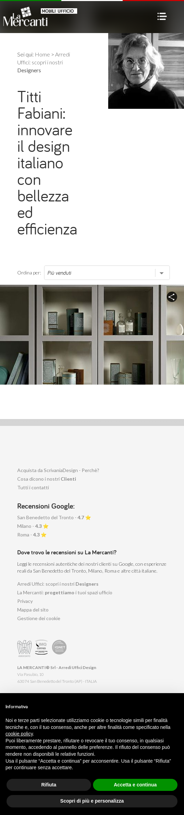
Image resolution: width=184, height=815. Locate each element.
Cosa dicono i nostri (46, 479)
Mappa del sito (33, 610)
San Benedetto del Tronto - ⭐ (54, 517)
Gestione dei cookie (38, 618)
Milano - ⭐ (33, 526)
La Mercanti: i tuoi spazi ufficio (64, 592)
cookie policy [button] (19, 733)
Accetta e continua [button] (135, 784)
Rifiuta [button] (49, 784)
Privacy (25, 601)
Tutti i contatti (33, 487)
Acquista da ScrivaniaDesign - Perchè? (58, 470)
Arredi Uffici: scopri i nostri (58, 584)
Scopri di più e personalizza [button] (92, 801)
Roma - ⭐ (32, 534)
